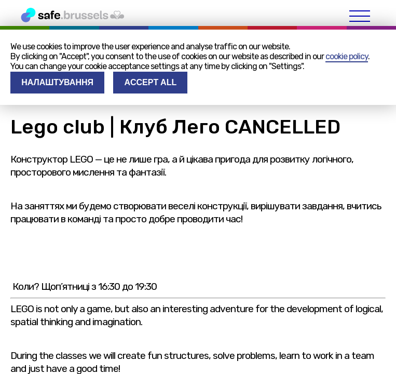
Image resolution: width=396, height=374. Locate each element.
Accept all (150, 82)
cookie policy (346, 56)
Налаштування (57, 82)
